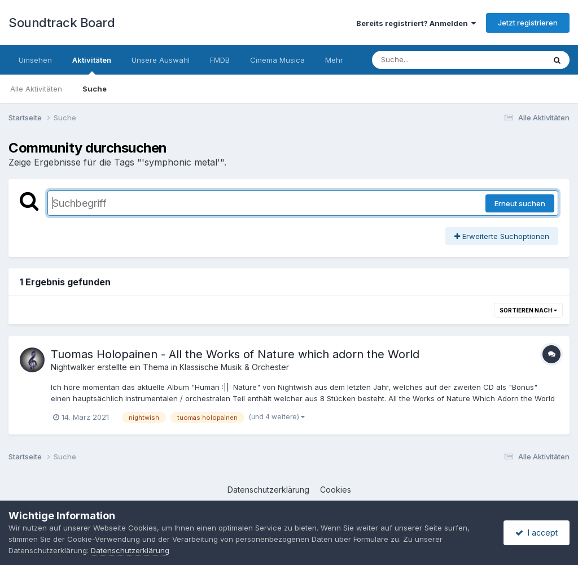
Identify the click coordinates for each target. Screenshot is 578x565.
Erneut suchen (519, 203)
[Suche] (435, 60)
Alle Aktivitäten (36, 88)
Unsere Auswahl (161, 59)
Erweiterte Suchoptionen (501, 236)
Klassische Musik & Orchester (234, 367)
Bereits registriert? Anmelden (416, 23)
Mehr (334, 59)
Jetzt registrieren (528, 22)
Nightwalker (73, 367)
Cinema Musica (277, 59)
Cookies (335, 489)
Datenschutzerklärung (268, 489)
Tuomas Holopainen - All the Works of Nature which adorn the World (235, 354)
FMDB (220, 59)
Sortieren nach (528, 310)
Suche (94, 88)
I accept (536, 532)
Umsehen (35, 59)
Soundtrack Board (61, 22)
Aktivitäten (91, 65)
